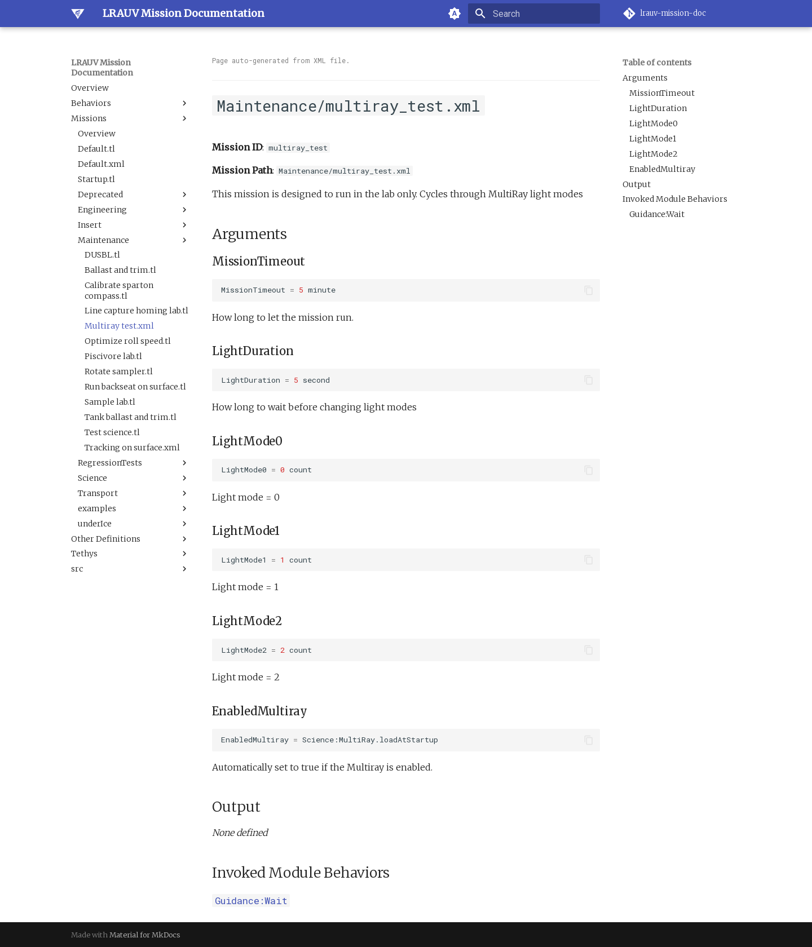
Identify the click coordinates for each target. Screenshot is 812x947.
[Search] (534, 13)
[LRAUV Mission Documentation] (78, 13)
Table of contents (657, 62)
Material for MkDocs (144, 934)
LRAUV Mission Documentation (102, 67)
